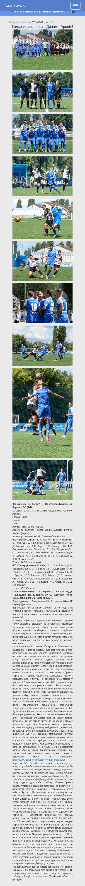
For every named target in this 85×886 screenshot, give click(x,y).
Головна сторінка (15, 5)
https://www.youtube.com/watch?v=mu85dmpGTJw (38, 760)
